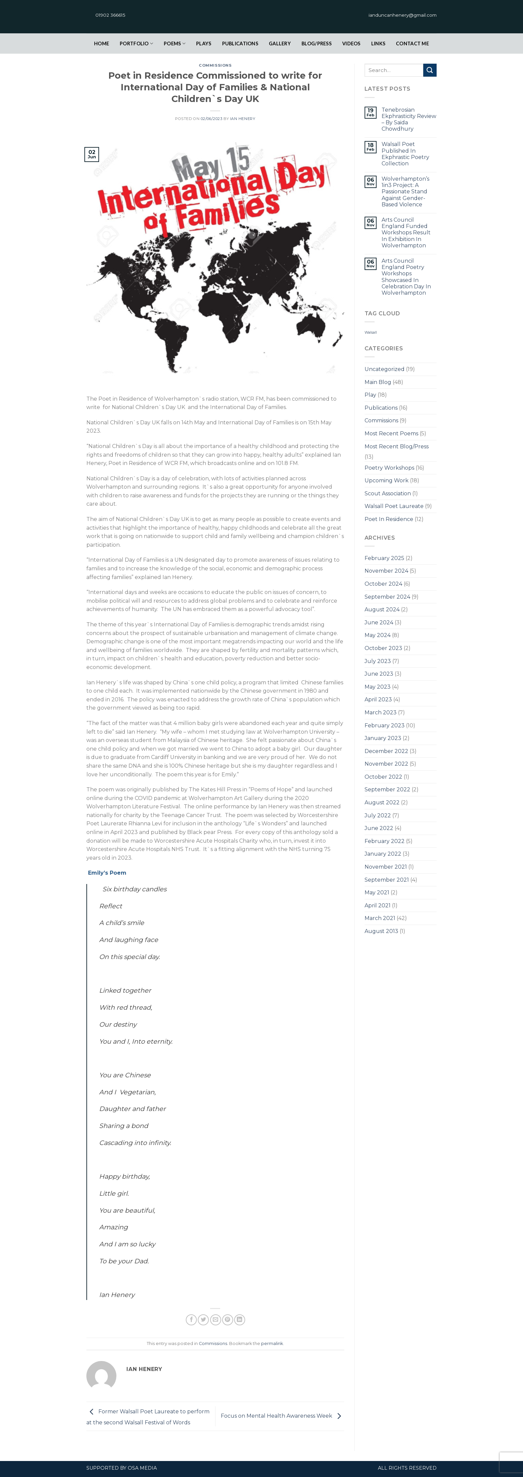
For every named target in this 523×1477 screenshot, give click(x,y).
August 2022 (382, 802)
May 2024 (378, 635)
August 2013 (381, 931)
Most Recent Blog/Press (397, 446)
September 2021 (387, 880)
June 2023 (379, 674)
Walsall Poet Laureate (394, 506)
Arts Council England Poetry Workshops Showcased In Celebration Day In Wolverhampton (406, 277)
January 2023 (383, 738)
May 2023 (378, 687)
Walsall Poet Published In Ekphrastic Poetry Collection (405, 154)
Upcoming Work (387, 480)
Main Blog (378, 382)
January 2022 (383, 854)
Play (370, 395)
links (378, 43)
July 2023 (378, 661)
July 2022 (378, 815)
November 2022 (386, 764)
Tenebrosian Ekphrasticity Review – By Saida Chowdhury (409, 119)
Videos (351, 43)
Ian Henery (242, 118)
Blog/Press (317, 43)
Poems (174, 43)
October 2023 (383, 648)
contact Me (412, 43)
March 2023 (381, 712)
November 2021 (386, 867)
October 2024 (383, 584)
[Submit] (430, 70)
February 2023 (385, 725)
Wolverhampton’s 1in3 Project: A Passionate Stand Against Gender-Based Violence (405, 192)
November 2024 (386, 571)
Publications (240, 43)
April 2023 (378, 699)
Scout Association (388, 493)
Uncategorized (385, 369)
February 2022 (385, 841)
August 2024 (382, 609)
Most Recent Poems (391, 433)
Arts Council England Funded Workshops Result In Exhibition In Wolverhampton (406, 233)
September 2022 (387, 789)
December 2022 (386, 751)
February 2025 (384, 558)
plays (203, 43)
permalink (272, 1343)
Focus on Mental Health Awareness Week (282, 1416)
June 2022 (379, 828)
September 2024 (387, 597)
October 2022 (383, 777)
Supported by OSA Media (121, 1468)
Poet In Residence (389, 519)
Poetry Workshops (389, 468)
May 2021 (377, 892)
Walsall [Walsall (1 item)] (371, 332)
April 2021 (378, 905)
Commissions (215, 65)
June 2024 (379, 622)
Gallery (280, 43)
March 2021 (380, 918)
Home (101, 43)
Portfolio (136, 43)
